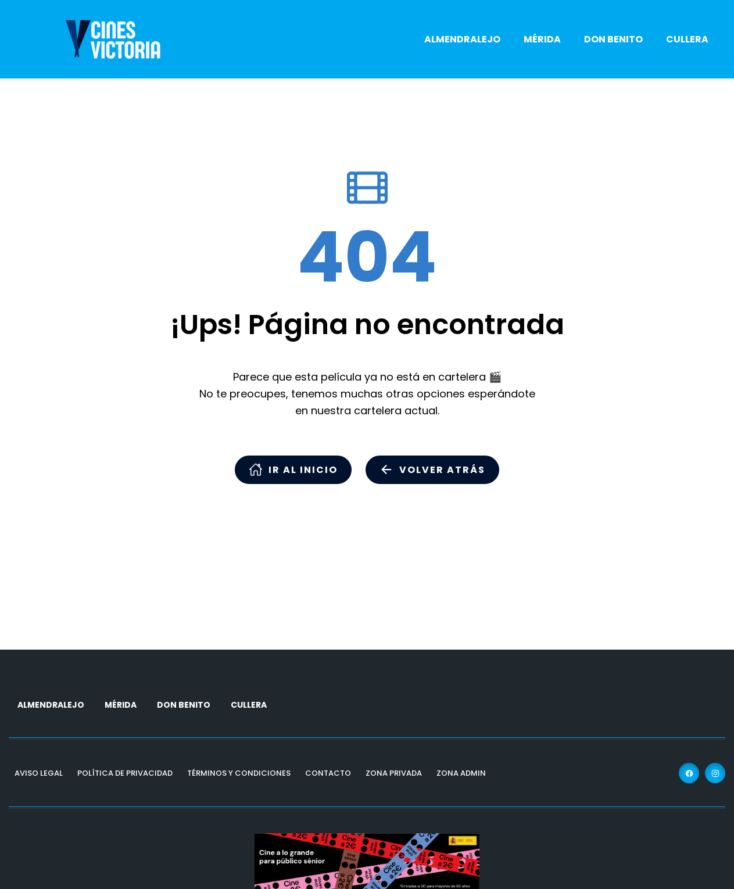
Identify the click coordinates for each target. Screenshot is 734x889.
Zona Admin (461, 773)
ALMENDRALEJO (462, 39)
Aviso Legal (39, 773)
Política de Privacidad (125, 773)
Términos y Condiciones (239, 773)
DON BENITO (613, 39)
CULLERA (687, 39)
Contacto (328, 773)
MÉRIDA (542, 39)
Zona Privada (394, 773)
